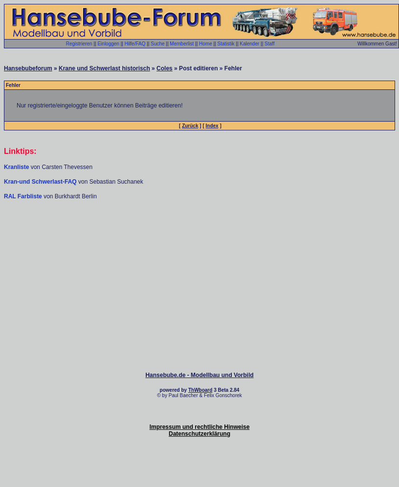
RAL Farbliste (24, 196)
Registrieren (79, 43)
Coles (164, 68)
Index (212, 125)
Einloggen (108, 43)
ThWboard (200, 390)
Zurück (190, 125)
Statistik (225, 43)
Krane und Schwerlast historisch (104, 68)
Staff (269, 43)
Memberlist (182, 43)
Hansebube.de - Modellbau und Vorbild (199, 375)
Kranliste (16, 167)
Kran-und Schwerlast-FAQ (41, 181)
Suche (157, 43)
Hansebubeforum (28, 68)
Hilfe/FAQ (135, 43)
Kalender (249, 43)
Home (205, 43)
